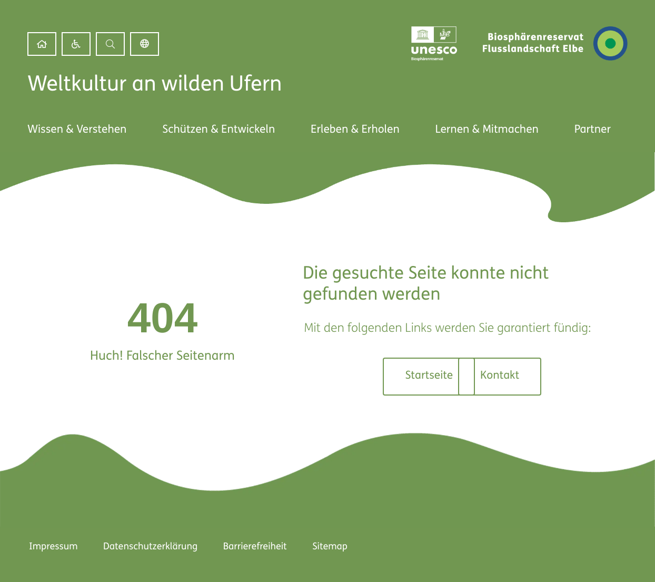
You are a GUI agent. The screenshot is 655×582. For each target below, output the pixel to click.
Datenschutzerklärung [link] (150, 547)
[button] (110, 44)
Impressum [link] (51, 547)
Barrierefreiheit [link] (255, 547)
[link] (41, 44)
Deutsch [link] (144, 44)
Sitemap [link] (331, 547)
